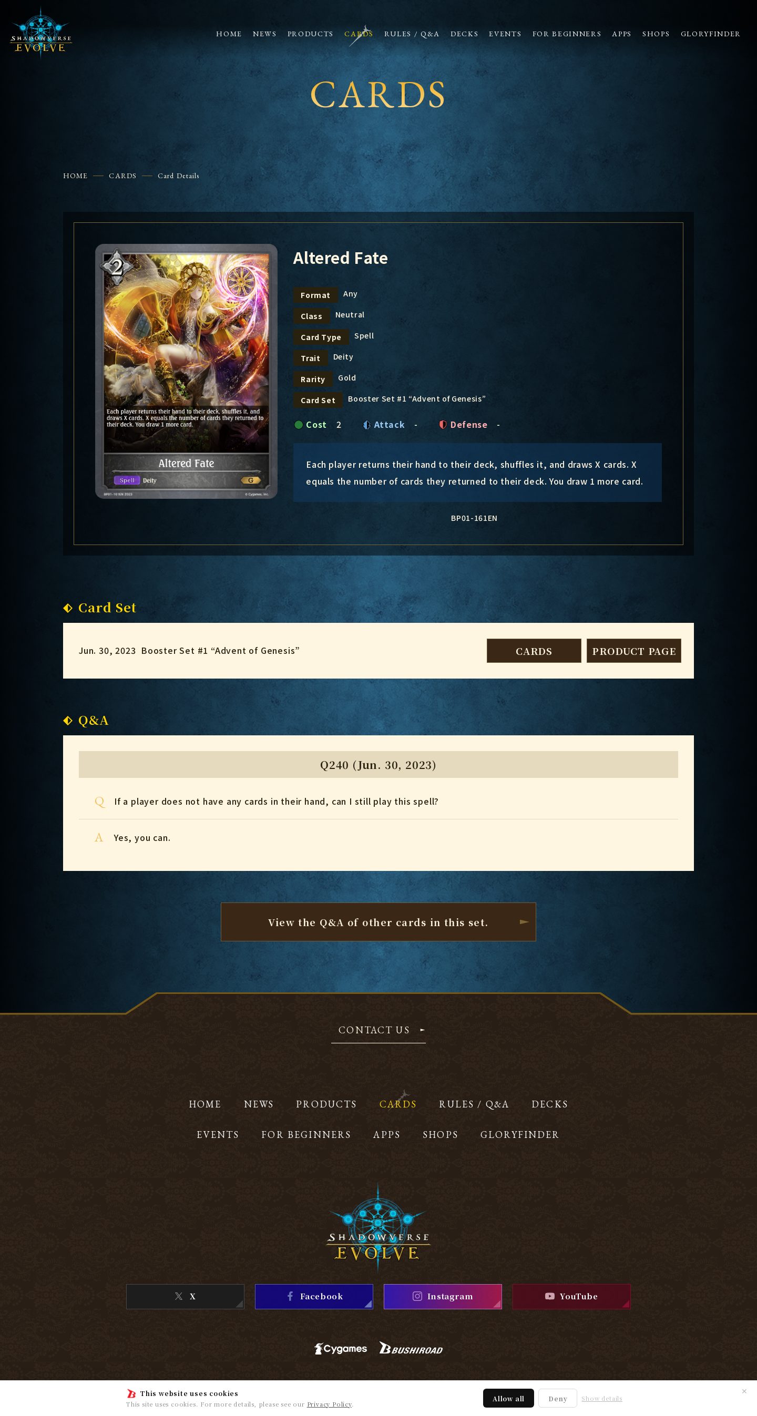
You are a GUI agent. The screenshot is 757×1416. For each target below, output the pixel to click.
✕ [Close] (744, 1391)
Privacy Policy (329, 1404)
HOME (75, 175)
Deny (557, 1398)
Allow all (509, 1398)
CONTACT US (374, 1030)
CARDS (123, 175)
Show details (601, 1398)
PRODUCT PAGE (634, 651)
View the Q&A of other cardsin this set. (378, 922)
